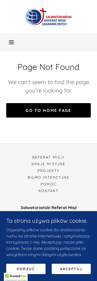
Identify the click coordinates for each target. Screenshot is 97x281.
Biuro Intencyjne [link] (48, 177)
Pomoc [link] (48, 184)
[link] (48, 16)
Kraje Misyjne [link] (48, 164)
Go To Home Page (48, 110)
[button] (11, 42)
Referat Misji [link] (48, 157)
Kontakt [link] (48, 190)
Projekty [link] (48, 170)
